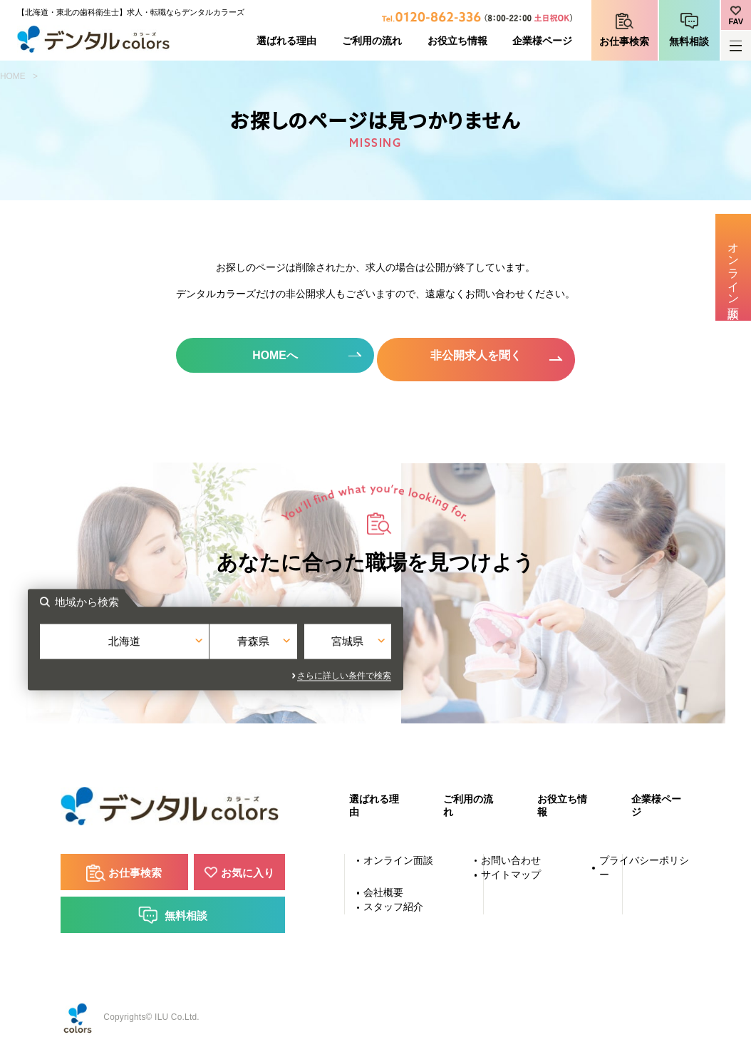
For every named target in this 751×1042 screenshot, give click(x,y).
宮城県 (495, 644)
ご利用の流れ (372, 41)
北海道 (256, 644)
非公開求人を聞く (479, 355)
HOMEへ (272, 355)
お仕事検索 (624, 41)
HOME (13, 76)
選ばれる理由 (286, 41)
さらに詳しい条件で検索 (504, 671)
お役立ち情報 (457, 41)
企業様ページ (542, 41)
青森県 (376, 644)
